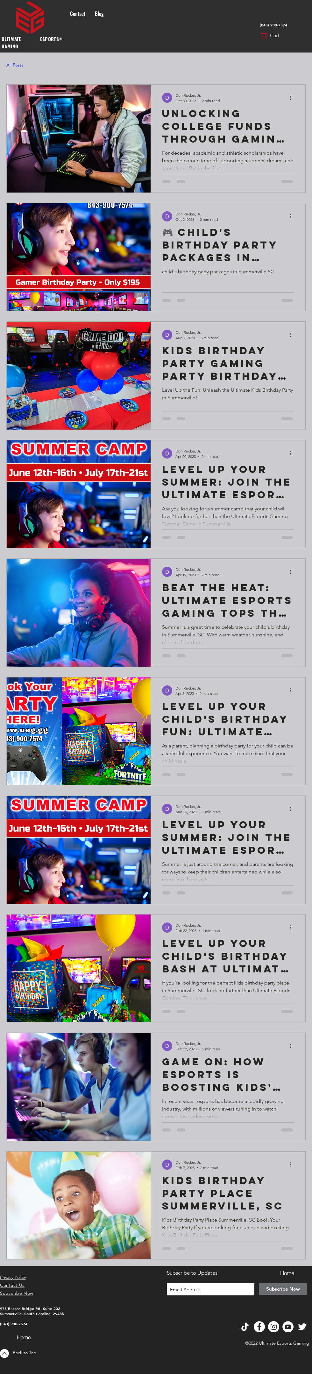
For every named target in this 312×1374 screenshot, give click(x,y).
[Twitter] (302, 1326)
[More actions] (293, 98)
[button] (274, 35)
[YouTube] (288, 1326)
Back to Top (24, 1353)
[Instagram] (273, 1326)
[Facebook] (259, 1326)
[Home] (24, 1337)
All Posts (14, 65)
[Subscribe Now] (283, 1289)
